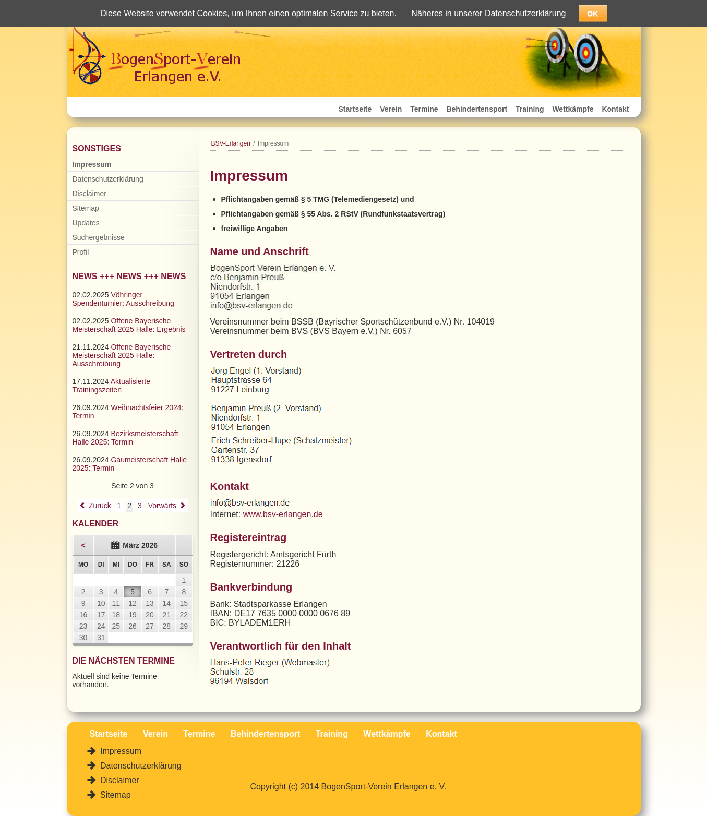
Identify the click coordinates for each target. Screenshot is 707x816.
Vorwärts (162, 505)
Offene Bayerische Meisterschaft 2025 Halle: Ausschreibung (122, 355)
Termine (424, 109)
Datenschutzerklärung (108, 179)
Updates (86, 223)
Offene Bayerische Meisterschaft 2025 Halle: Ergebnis (129, 325)
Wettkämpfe (572, 109)
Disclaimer (89, 193)
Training (530, 109)
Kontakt (615, 109)
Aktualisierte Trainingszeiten (111, 385)
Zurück (100, 505)
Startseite (355, 109)
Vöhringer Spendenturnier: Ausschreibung (123, 299)
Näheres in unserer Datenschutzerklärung (488, 13)
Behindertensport (476, 109)
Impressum (92, 164)
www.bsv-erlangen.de (283, 514)
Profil (81, 252)
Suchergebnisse (99, 237)
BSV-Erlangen (230, 143)
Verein (391, 109)
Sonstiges (97, 148)
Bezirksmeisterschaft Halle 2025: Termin (125, 437)
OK (592, 13)
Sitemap (86, 208)
